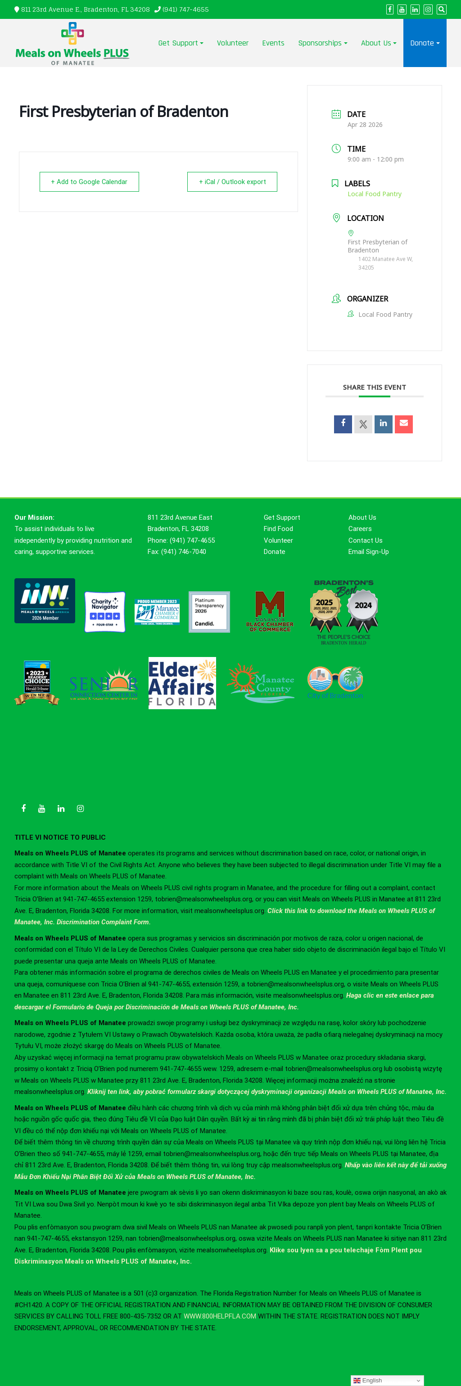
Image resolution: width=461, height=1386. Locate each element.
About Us (376, 43)
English (367, 1380)
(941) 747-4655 (186, 9)
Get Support (178, 43)
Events (273, 43)
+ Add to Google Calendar (91, 182)
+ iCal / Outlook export (230, 182)
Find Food (278, 529)
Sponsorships (320, 43)
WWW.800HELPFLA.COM (220, 1316)
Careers (360, 529)
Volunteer (233, 43)
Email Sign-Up (368, 552)
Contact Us (365, 540)
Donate (422, 43)
